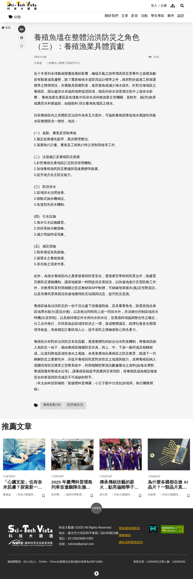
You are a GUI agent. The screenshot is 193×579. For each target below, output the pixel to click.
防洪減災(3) (75, 405)
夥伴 (170, 17)
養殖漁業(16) (52, 405)
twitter (21, 80)
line (20, 89)
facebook (21, 72)
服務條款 (125, 536)
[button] (181, 5)
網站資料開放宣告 (131, 543)
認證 (180, 17)
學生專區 (157, 17)
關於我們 (111, 17)
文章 (124, 17)
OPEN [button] (96, 509)
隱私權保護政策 (129, 529)
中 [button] (21, 97)
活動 (144, 17)
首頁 (6, 27)
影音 (134, 17)
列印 (21, 105)
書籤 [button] (21, 114)
